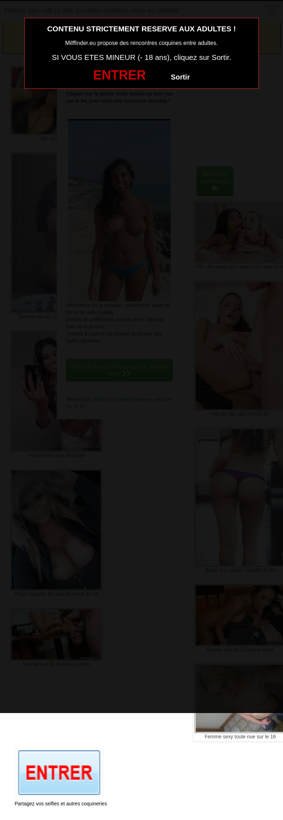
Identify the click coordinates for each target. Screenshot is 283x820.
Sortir (180, 77)
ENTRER (119, 75)
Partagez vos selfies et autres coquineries (61, 803)
